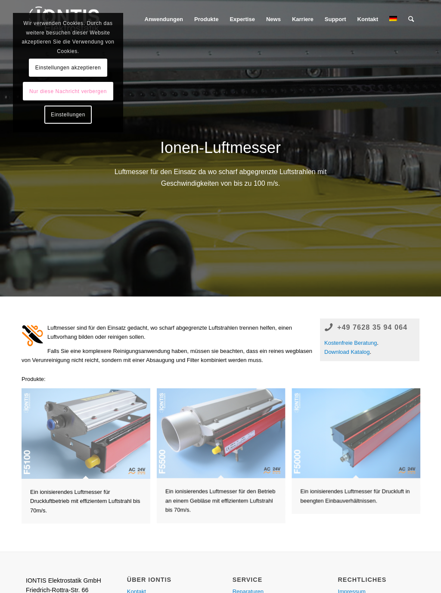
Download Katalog (347, 352)
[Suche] (411, 19)
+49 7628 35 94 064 (372, 327)
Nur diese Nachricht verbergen (68, 91)
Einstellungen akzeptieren (68, 68)
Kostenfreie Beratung (350, 343)
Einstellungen (68, 115)
